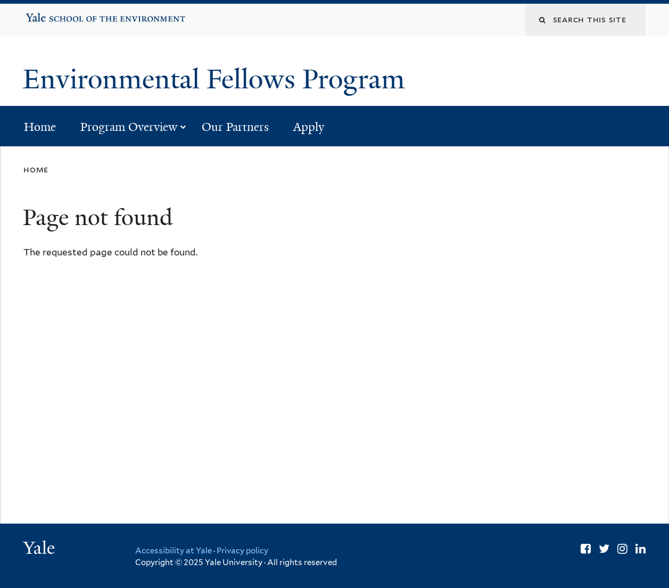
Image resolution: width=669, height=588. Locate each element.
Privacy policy (242, 551)
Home (40, 127)
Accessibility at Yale (173, 551)
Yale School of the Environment (59, 13)
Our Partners (235, 127)
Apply (308, 127)
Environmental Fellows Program (217, 79)
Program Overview (128, 127)
